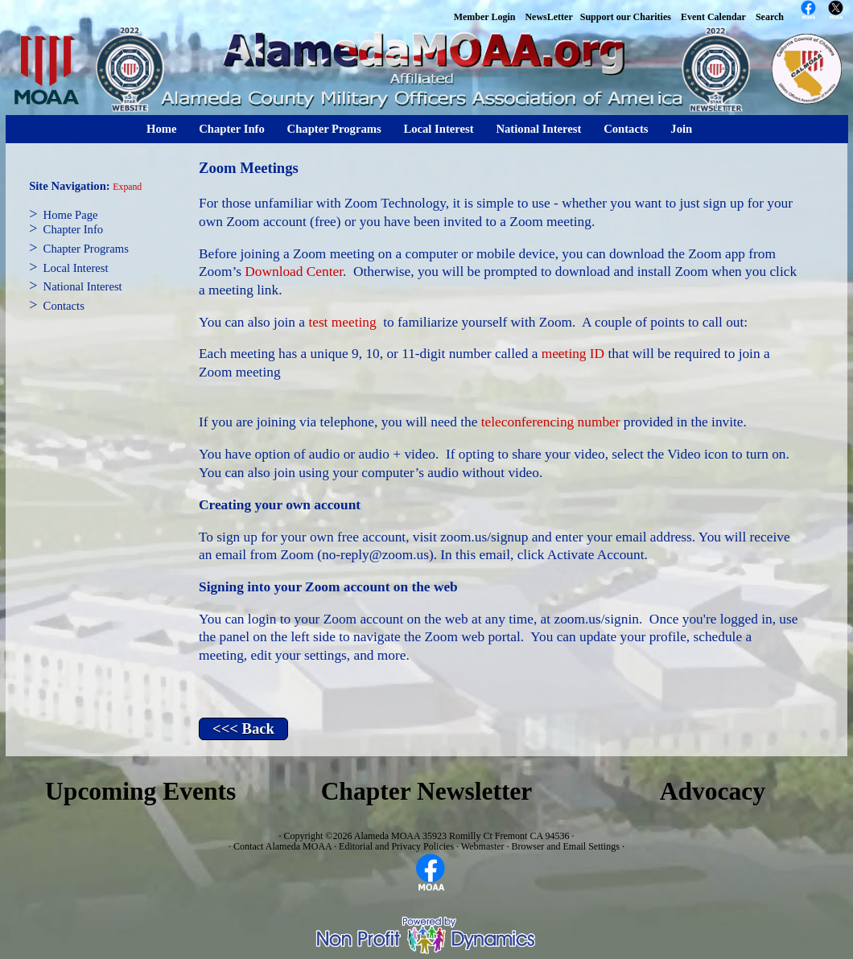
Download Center (294, 271)
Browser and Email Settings (566, 846)
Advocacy (712, 791)
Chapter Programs (334, 128)
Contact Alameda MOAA (282, 846)
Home (161, 128)
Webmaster (483, 846)
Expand (127, 187)
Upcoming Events (140, 791)
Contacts (626, 128)
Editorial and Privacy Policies (396, 846)
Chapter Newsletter (427, 791)
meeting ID (573, 353)
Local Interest (438, 128)
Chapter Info (232, 128)
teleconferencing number (550, 422)
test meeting (342, 322)
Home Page (70, 214)
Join (681, 128)
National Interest (538, 128)
